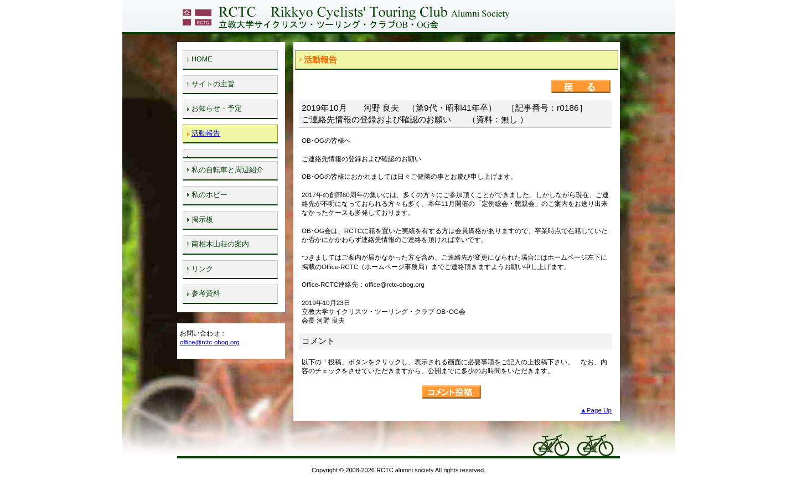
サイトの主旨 (213, 84)
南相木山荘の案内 (220, 244)
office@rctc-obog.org (210, 341)
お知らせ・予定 (217, 108)
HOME (202, 59)
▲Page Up (596, 410)
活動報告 (206, 133)
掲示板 (202, 220)
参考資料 (206, 293)
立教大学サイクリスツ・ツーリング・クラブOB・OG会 (345, 16)
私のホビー (209, 195)
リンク (202, 269)
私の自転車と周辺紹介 (227, 170)
